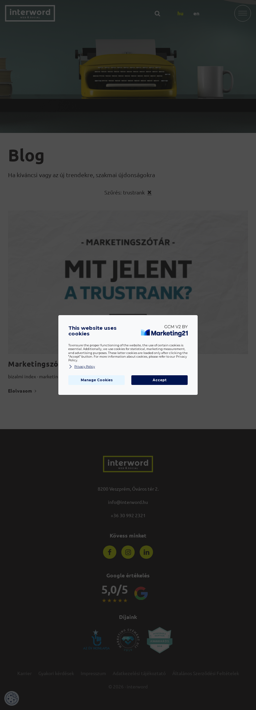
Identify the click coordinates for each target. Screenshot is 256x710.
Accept (159, 380)
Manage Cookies (97, 380)
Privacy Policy (81, 367)
